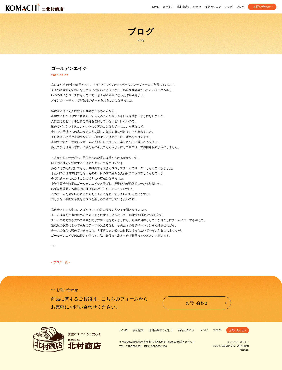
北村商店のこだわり (189, 6)
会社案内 (168, 6)
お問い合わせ (262, 6)
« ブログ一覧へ (61, 262)
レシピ (229, 6)
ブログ (240, 6)
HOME (155, 6)
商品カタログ (213, 6)
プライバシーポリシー (238, 342)
